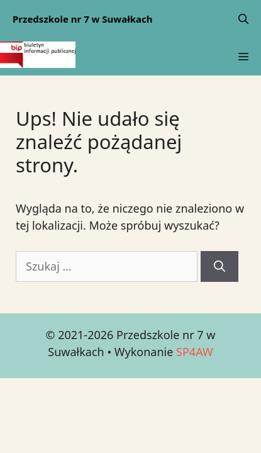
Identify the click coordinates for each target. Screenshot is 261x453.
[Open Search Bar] (243, 19)
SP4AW (194, 351)
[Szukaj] (219, 266)
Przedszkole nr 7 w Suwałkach (83, 19)
